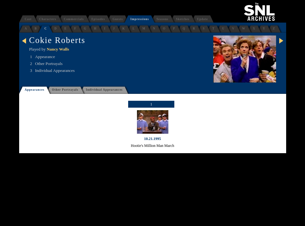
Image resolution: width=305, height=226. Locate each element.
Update (202, 19)
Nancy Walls (58, 49)
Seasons (162, 19)
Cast (28, 19)
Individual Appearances (104, 89)
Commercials (74, 19)
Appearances (35, 89)
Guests (117, 19)
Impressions (139, 19)
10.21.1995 (152, 139)
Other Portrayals (65, 89)
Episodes (98, 19)
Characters (48, 19)
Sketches (182, 19)
